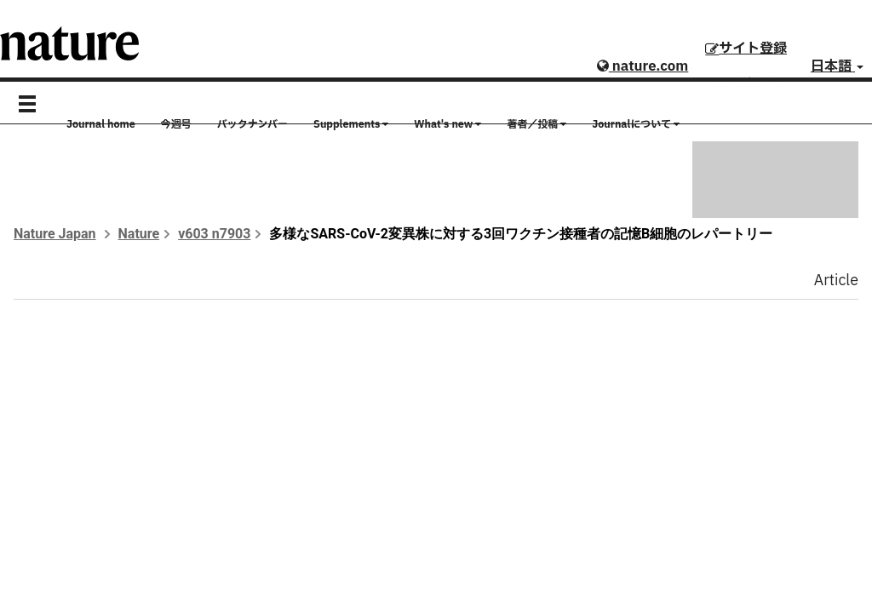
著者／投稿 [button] (536, 124)
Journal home (100, 124)
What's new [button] (447, 124)
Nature (139, 234)
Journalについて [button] (636, 124)
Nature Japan (55, 234)
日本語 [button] (837, 66)
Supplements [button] (350, 124)
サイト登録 (746, 48)
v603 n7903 (214, 234)
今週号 (176, 124)
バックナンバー (252, 124)
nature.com (642, 66)
